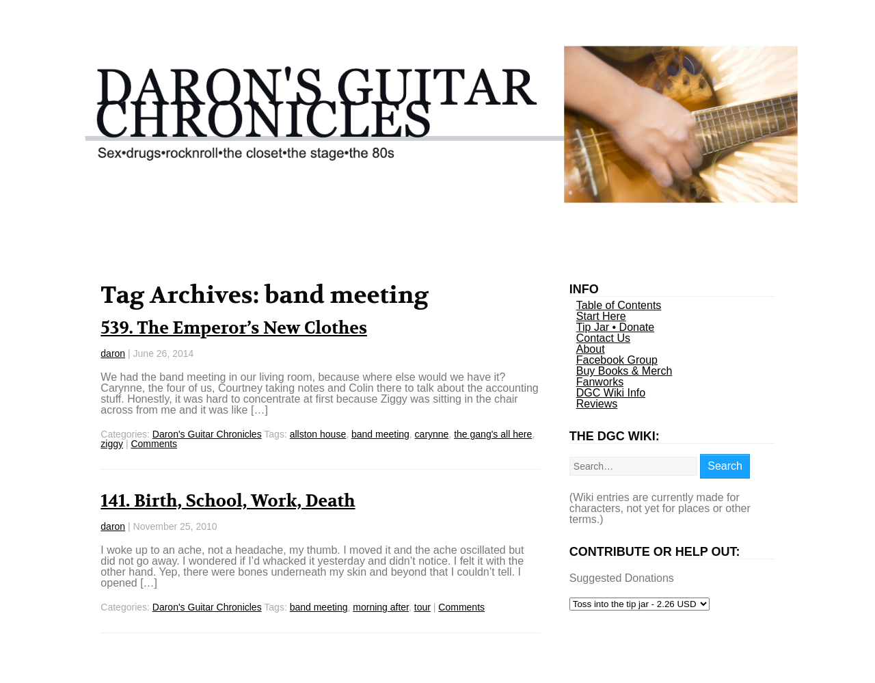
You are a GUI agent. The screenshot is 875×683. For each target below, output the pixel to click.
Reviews (596, 404)
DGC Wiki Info (610, 393)
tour (422, 607)
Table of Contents (619, 305)
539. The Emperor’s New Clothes (233, 328)
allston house (318, 434)
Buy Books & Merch (624, 371)
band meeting (380, 434)
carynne (432, 434)
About (590, 349)
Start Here (601, 316)
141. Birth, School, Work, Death (227, 501)
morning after (381, 607)
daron (112, 353)
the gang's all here (493, 434)
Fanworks (599, 382)
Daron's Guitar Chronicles (207, 434)
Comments (154, 443)
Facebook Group (617, 360)
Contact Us (603, 338)
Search (725, 466)
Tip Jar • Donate (615, 327)
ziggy (111, 443)
